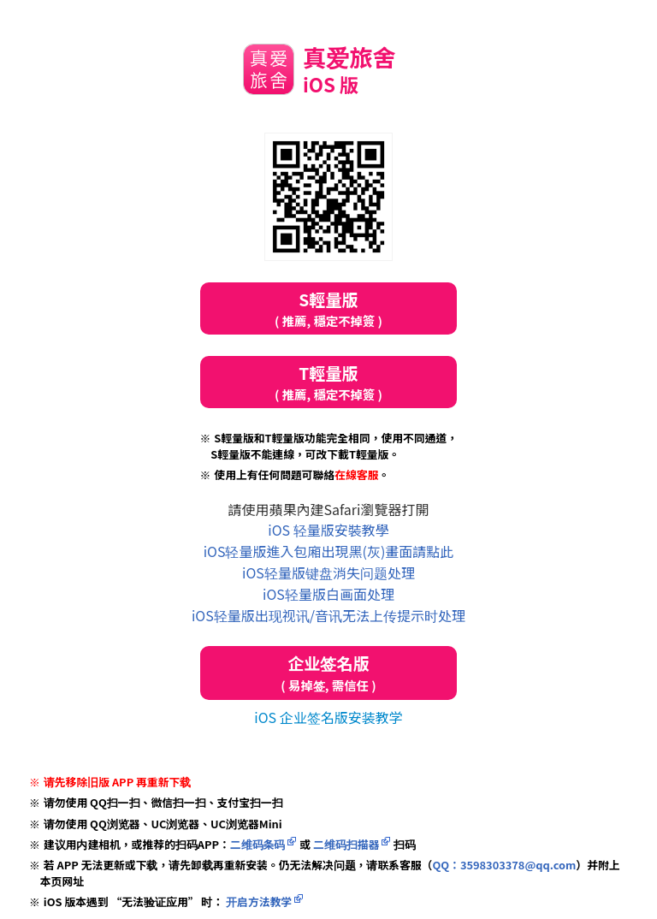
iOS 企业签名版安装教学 (328, 717)
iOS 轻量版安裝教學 (328, 529)
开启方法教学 (257, 901)
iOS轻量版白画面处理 (328, 594)
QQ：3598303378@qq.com (504, 865)
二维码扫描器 (346, 844)
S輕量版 (328, 308)
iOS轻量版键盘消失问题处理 (328, 572)
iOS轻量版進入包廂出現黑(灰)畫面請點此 (329, 551)
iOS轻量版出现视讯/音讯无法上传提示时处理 (328, 615)
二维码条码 (258, 844)
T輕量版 (328, 382)
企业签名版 (328, 673)
